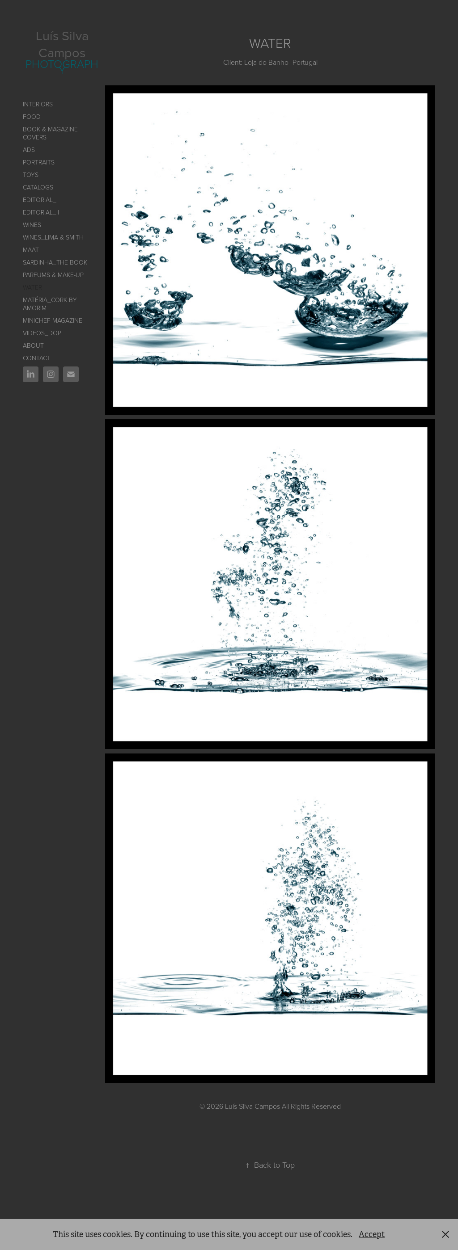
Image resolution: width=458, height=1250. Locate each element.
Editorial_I (40, 199)
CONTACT (37, 358)
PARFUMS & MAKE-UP (53, 274)
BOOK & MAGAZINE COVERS (50, 133)
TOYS (30, 174)
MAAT (31, 249)
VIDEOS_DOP (42, 332)
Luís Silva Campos (64, 43)
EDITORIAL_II (41, 212)
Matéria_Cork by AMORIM (50, 303)
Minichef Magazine (52, 320)
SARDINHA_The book (55, 262)
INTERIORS (38, 104)
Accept (372, 1234)
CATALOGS (38, 187)
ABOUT (33, 345)
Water (32, 287)
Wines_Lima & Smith (53, 237)
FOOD (32, 116)
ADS (29, 149)
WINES (32, 224)
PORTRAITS (39, 162)
